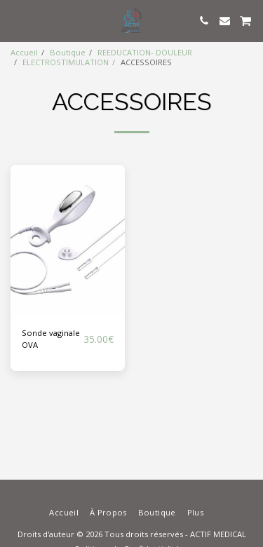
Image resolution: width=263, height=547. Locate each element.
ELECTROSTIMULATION (65, 62)
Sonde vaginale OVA (51, 338)
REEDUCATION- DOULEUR (144, 52)
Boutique (68, 52)
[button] (15, 20)
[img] (68, 241)
